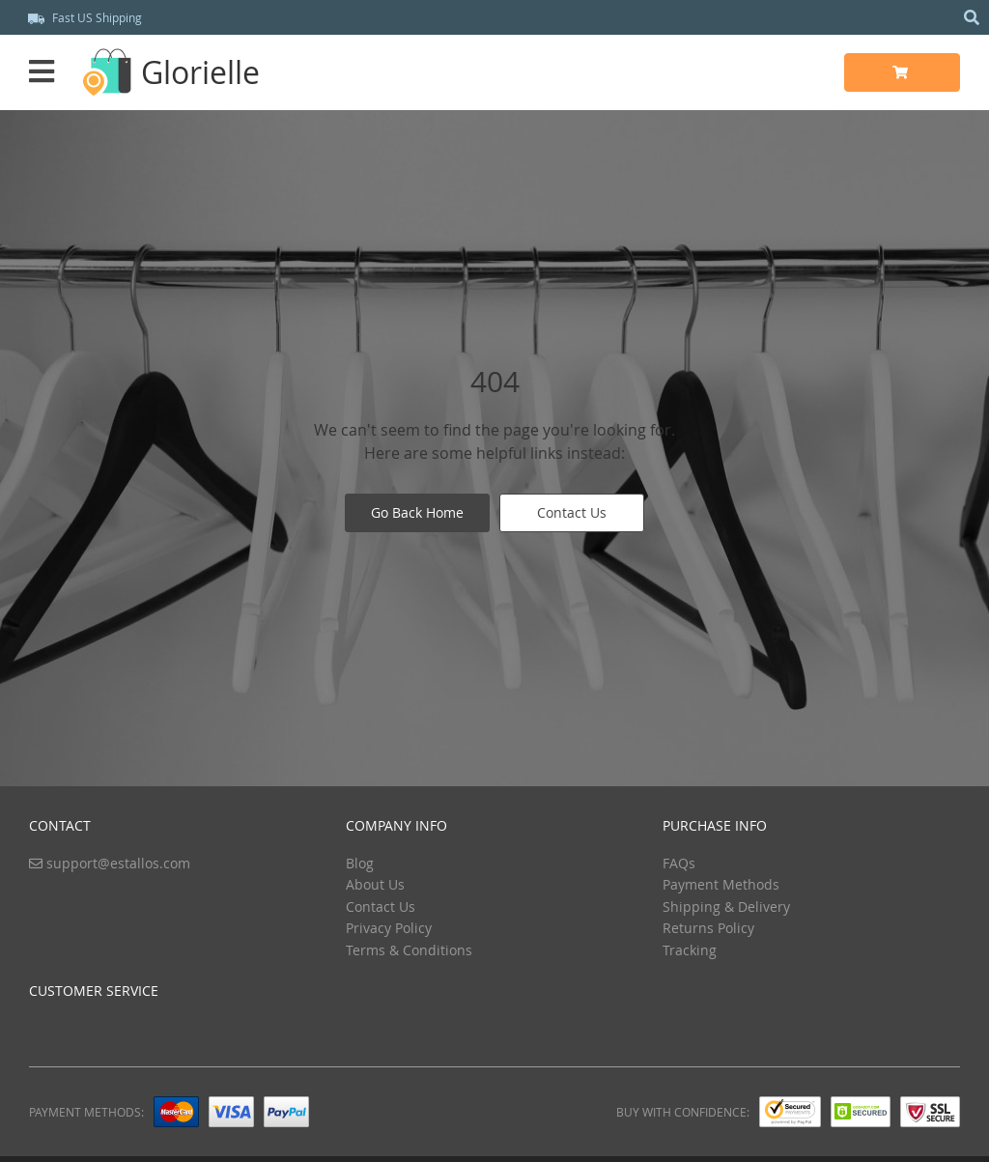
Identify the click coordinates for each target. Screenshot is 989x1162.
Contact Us (572, 512)
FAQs (679, 863)
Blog (360, 863)
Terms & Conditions (409, 950)
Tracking (690, 950)
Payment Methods (721, 884)
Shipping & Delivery (726, 906)
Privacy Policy (389, 928)
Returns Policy (708, 928)
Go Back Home (417, 512)
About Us (375, 884)
